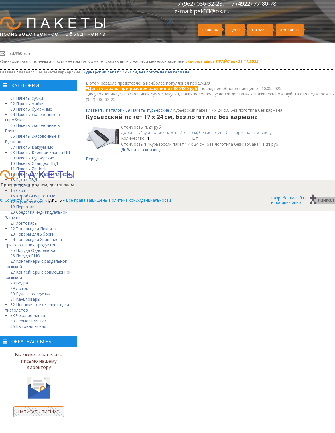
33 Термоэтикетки (28, 321)
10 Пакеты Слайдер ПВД (34, 163)
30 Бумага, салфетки (30, 293)
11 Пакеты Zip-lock (28, 168)
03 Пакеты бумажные (31, 109)
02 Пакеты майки (27, 103)
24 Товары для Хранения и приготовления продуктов (33, 242)
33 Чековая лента (27, 315)
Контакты (289, 30)
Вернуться (96, 158)
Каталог (26, 72)
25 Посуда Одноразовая (34, 250)
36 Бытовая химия (28, 326)
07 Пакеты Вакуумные (31, 147)
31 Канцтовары (25, 299)
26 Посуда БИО (25, 255)
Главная (210, 30)
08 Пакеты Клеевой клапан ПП (40, 152)
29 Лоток (19, 288)
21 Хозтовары (24, 223)
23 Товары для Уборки (32, 234)
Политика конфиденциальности (140, 200)
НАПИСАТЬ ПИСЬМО (39, 411)
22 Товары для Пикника (33, 228)
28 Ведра (19, 283)
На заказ (260, 30)
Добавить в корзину (141, 149)
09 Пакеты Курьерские (59, 72)
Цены (235, 30)
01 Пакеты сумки (26, 98)
